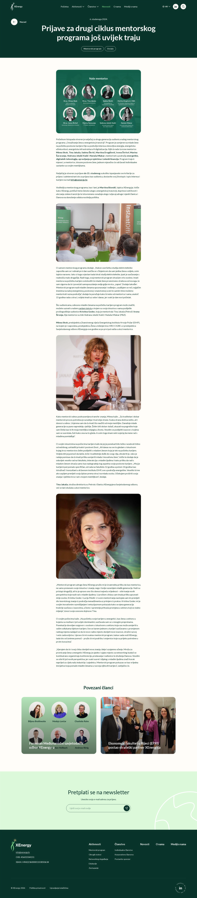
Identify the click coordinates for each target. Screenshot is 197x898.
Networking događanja (98, 859)
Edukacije (93, 864)
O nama (160, 844)
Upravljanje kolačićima (59, 888)
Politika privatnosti (37, 888)
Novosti (144, 844)
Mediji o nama (178, 844)
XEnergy (16, 888)
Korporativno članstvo (124, 855)
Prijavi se (127, 808)
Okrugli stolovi (95, 855)
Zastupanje (94, 868)
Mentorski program (92, 48)
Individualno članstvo (124, 850)
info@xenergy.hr (23, 852)
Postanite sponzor (122, 859)
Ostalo (110, 48)
